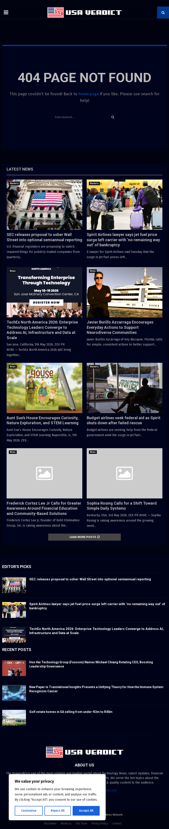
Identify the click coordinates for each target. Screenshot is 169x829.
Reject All (57, 811)
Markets (14, 183)
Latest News (20, 169)
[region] (57, 797)
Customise (28, 811)
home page (89, 94)
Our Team (81, 823)
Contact (116, 823)
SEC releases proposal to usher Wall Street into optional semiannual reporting (90, 579)
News (13, 271)
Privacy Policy (100, 823)
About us (66, 823)
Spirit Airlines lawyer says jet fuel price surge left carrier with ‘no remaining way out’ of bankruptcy (123, 239)
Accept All (86, 811)
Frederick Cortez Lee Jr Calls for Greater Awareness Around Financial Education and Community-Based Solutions (44, 508)
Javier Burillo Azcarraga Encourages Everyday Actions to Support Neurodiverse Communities (120, 327)
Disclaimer (50, 823)
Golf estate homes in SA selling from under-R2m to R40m (70, 712)
